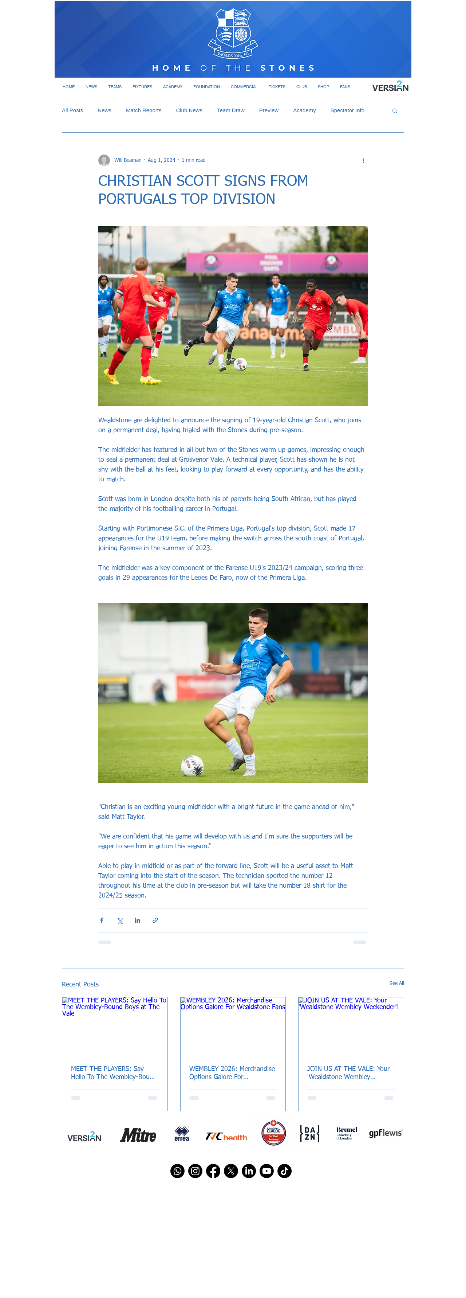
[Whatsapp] (177, 1171)
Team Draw (231, 110)
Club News (189, 110)
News (104, 110)
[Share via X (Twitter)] (119, 920)
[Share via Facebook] (101, 920)
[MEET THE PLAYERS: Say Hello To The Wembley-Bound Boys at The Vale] (114, 1026)
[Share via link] (155, 920)
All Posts (72, 110)
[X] (231, 1171)
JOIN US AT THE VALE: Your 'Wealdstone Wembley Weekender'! (348, 1073)
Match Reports (144, 110)
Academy (304, 110)
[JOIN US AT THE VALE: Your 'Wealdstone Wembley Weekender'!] (351, 1026)
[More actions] (363, 160)
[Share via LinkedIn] (137, 920)
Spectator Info (347, 110)
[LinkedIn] (249, 1171)
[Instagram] (195, 1171)
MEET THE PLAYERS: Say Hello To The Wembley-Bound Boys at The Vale (114, 1073)
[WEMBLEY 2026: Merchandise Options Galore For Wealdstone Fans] (233, 1026)
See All (397, 983)
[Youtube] (267, 1171)
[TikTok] (284, 1171)
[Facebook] (213, 1171)
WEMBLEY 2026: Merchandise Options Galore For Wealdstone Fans (232, 1073)
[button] (91, 86)
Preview (269, 110)
